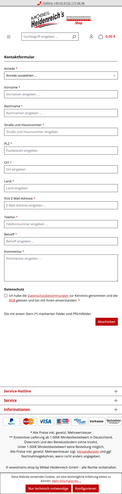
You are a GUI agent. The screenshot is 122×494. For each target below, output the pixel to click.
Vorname (12, 87)
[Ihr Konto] (91, 36)
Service (10, 400)
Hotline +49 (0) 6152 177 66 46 (61, 3)
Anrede (10, 68)
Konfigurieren (85, 488)
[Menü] (8, 37)
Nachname (13, 106)
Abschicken (106, 322)
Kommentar (14, 251)
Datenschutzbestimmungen (48, 295)
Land (9, 181)
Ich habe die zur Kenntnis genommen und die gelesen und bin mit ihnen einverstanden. (63, 298)
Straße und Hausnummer (24, 125)
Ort (8, 162)
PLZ (8, 143)
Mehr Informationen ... (66, 481)
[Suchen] (74, 37)
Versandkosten (88, 451)
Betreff (10, 234)
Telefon (11, 217)
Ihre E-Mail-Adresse (19, 198)
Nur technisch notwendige (48, 488)
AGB (12, 300)
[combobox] (45, 37)
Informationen (17, 409)
